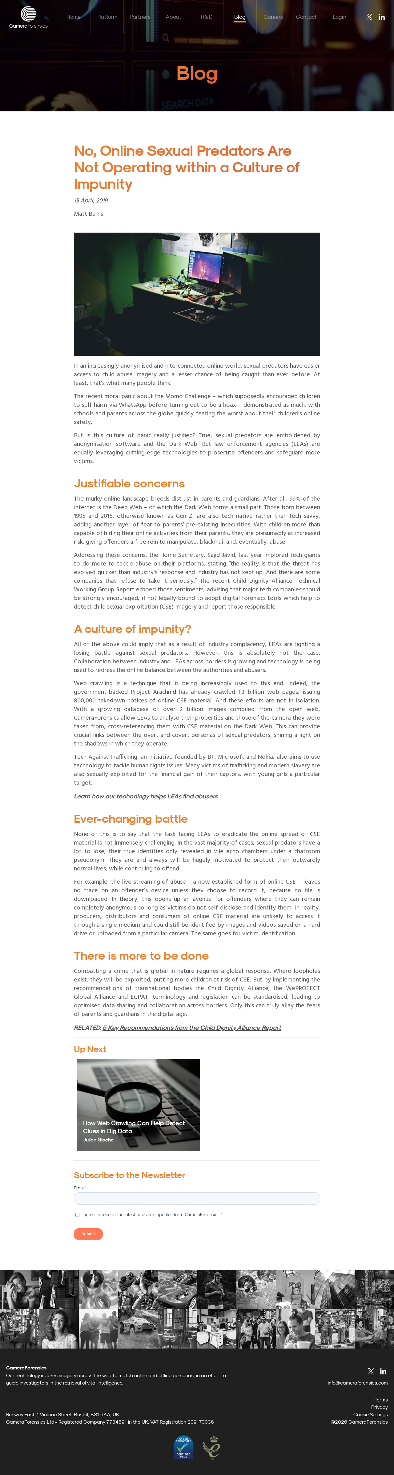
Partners (140, 17)
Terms (381, 1399)
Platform (106, 17)
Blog (240, 17)
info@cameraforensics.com (358, 1382)
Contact (306, 17)
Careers (273, 17)
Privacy (379, 1407)
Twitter (369, 17)
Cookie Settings (370, 1414)
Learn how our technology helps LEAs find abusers (146, 796)
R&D (206, 17)
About (173, 17)
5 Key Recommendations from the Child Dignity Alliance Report (192, 1028)
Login (339, 17)
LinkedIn (381, 17)
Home (73, 17)
